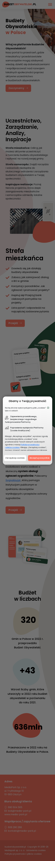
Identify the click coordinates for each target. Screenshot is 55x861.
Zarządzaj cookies (15, 458)
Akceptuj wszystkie (39, 458)
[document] (27, 430)
